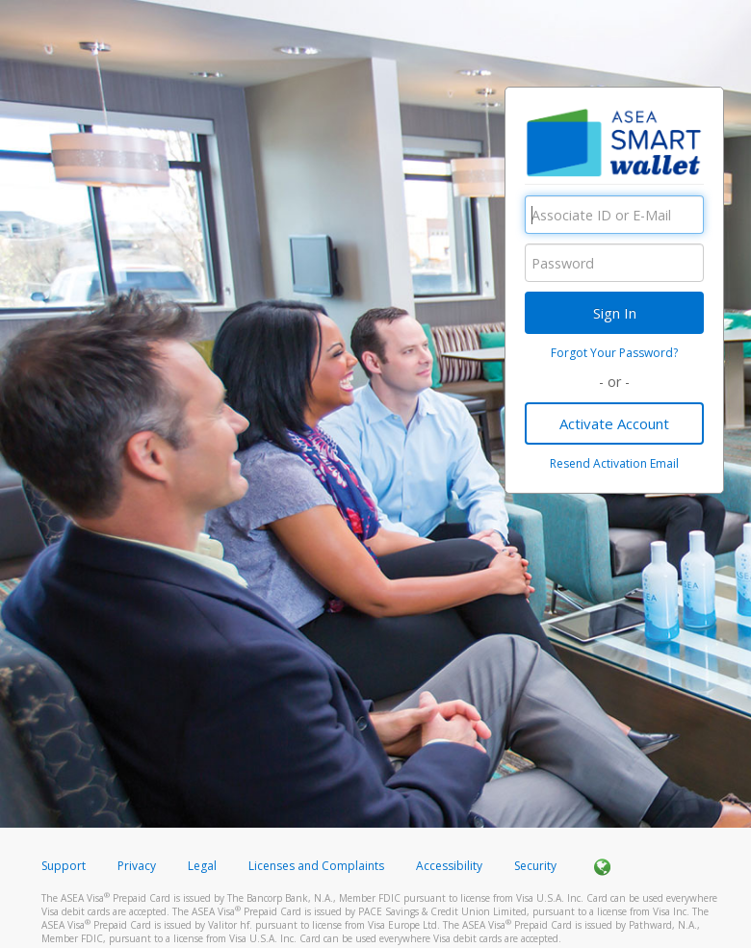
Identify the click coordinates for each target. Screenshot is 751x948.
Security (535, 866)
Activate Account (614, 423)
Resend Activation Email (614, 463)
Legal (202, 866)
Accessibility (449, 866)
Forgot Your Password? (614, 353)
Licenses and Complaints (317, 866)
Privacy (136, 866)
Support (63, 866)
